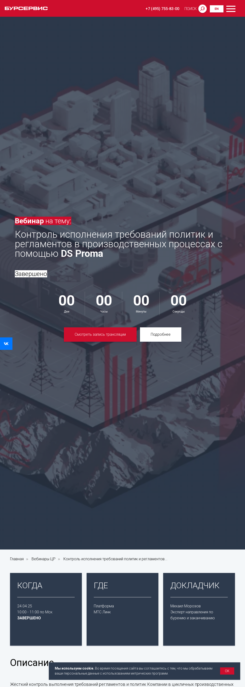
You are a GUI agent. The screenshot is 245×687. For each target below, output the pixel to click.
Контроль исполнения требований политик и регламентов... (115, 559)
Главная (17, 559)
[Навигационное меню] (237, 8)
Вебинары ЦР (44, 559)
